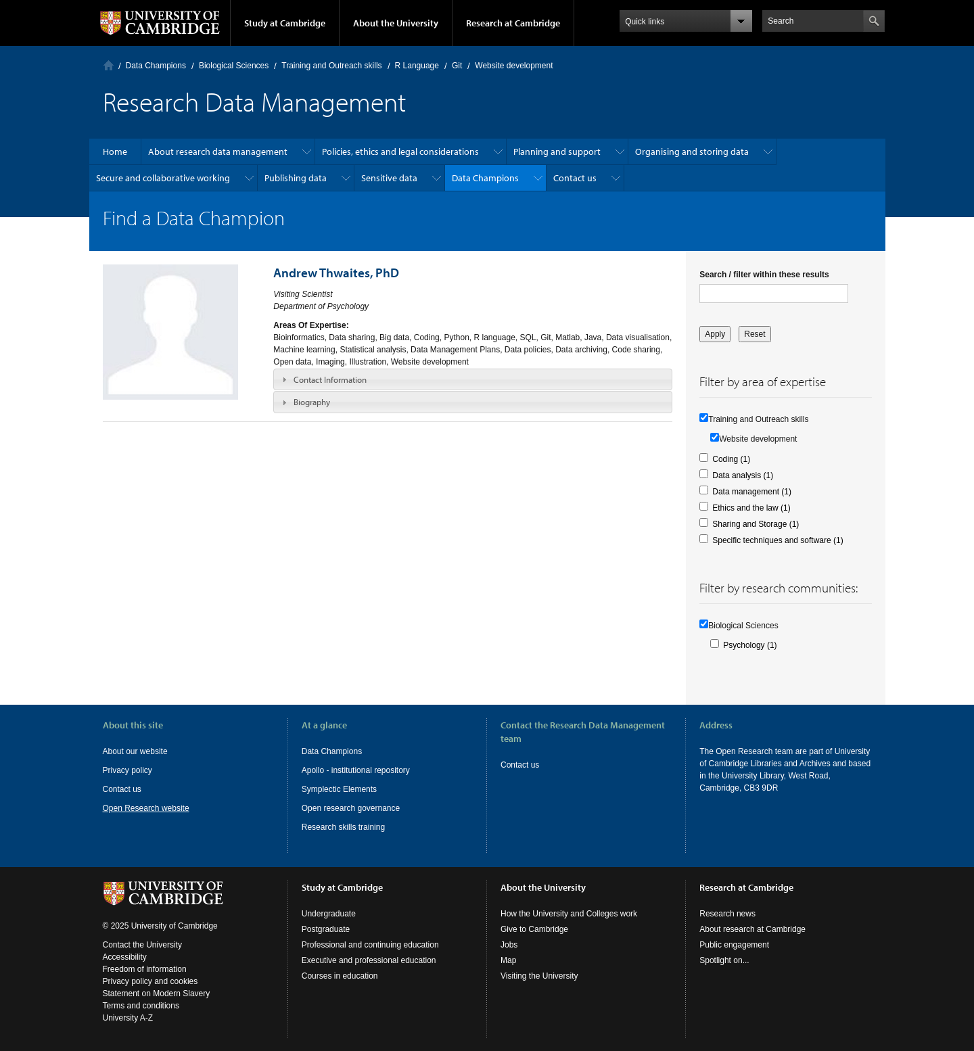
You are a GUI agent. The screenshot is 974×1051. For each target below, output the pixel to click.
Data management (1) (751, 491)
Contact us (575, 178)
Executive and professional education (369, 960)
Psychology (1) (749, 645)
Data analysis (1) (742, 475)
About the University (395, 23)
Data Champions (156, 65)
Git (457, 65)
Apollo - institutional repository (356, 770)
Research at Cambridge (513, 23)
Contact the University (142, 945)
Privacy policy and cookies (150, 981)
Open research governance (351, 808)
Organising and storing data (692, 151)
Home (108, 65)
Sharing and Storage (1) (755, 524)
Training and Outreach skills (331, 65)
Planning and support (557, 151)
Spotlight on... (724, 960)
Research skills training (343, 827)
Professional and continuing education (370, 945)
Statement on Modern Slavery (156, 993)
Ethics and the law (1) (751, 508)
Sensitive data (389, 178)
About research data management (217, 151)
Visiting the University (539, 976)
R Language (417, 65)
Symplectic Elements (339, 789)
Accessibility (125, 957)
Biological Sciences (234, 65)
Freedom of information (145, 969)
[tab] (472, 379)
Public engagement (734, 945)
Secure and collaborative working (163, 178)
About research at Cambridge (752, 929)
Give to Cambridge (534, 929)
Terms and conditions (141, 1005)
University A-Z (128, 1018)
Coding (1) (731, 459)
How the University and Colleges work (569, 913)
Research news (727, 913)
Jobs (509, 945)
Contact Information (330, 379)
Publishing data (295, 178)
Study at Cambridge (284, 23)
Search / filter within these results (764, 274)
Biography (312, 401)
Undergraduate (329, 913)
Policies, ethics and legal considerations (400, 151)
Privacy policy (127, 770)
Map (508, 960)
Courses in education (340, 976)
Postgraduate (326, 929)
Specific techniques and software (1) (777, 540)
